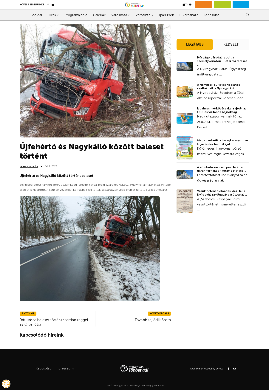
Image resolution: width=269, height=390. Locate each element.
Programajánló (76, 15)
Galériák (99, 15)
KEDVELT (231, 44)
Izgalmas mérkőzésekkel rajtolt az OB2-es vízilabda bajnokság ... (222, 110)
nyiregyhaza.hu (29, 166)
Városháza (119, 15)
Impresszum (64, 368)
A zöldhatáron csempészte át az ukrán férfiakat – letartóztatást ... (221, 168)
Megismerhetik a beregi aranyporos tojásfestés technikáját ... (222, 142)
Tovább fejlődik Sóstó (152, 320)
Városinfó (143, 15)
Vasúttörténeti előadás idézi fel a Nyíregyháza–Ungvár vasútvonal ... (222, 192)
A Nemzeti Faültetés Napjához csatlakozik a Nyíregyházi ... (218, 86)
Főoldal (36, 15)
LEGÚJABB (195, 44)
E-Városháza (188, 15)
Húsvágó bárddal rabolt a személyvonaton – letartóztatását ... (222, 61)
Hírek (52, 15)
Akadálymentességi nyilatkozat (207, 368)
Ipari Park (166, 15)
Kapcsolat (211, 15)
